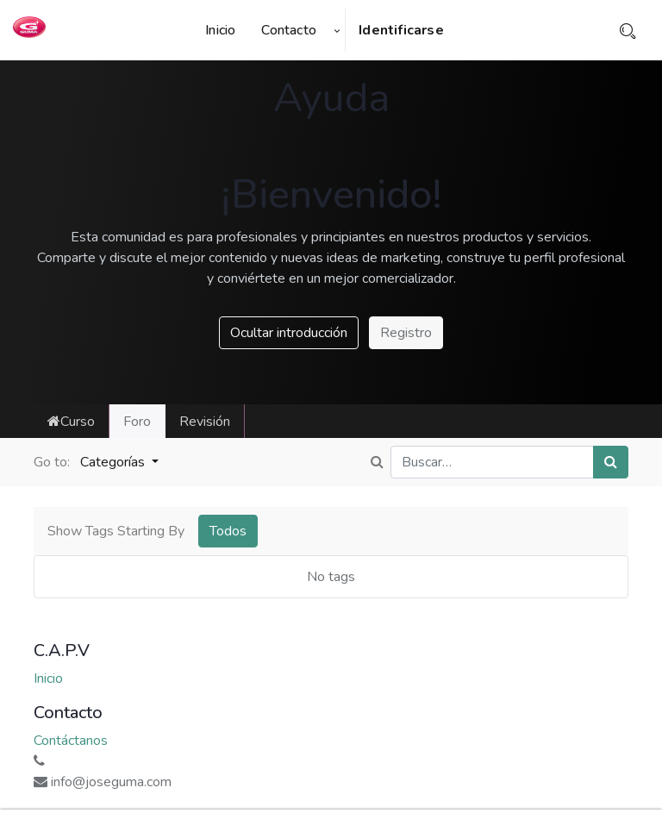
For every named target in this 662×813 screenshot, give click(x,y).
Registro (406, 332)
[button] (337, 30)
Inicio (48, 678)
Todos (228, 531)
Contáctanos (71, 740)
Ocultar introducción (288, 332)
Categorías (114, 462)
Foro (137, 421)
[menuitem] (226, 30)
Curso (71, 421)
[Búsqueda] (610, 462)
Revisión (204, 421)
